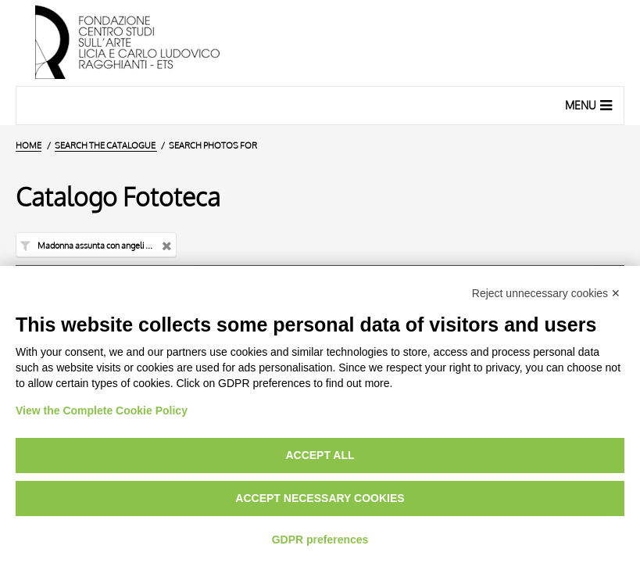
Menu (590, 105)
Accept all (319, 455)
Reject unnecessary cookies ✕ (546, 293)
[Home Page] (320, 43)
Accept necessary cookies (319, 498)
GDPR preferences (320, 539)
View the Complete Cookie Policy (102, 410)
